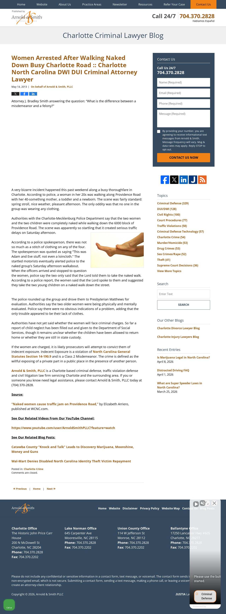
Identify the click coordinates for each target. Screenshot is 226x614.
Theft (163, 260)
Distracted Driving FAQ (173, 370)
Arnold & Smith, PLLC (28, 371)
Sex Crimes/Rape (171, 254)
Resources (145, 4)
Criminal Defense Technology (180, 231)
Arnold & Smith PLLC (49, 594)
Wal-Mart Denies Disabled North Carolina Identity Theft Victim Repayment (71, 461)
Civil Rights (168, 215)
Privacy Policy (149, 508)
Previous (20, 488)
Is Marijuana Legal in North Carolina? (183, 357)
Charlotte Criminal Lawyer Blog (26, 17)
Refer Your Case (174, 4)
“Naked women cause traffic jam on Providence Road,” (54, 404)
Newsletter (120, 4)
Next (51, 488)
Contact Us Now (183, 157)
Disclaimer (130, 508)
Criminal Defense (173, 203)
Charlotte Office (24, 528)
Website (42, 4)
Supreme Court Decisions (177, 265)
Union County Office (134, 528)
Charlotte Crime (33, 469)
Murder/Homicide (172, 243)
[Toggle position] (207, 501)
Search (183, 305)
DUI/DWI (166, 209)
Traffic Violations (172, 226)
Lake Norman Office (81, 528)
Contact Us (203, 4)
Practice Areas (91, 4)
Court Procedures (172, 220)
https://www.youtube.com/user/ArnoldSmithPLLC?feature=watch (63, 428)
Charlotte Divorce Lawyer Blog (178, 328)
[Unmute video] (163, 501)
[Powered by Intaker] (196, 607)
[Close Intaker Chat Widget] (214, 501)
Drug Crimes (168, 248)
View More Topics (169, 271)
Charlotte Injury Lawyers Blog (178, 337)
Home (21, 4)
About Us (65, 4)
